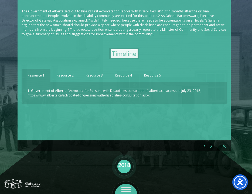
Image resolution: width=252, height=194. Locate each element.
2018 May (41, 16)
